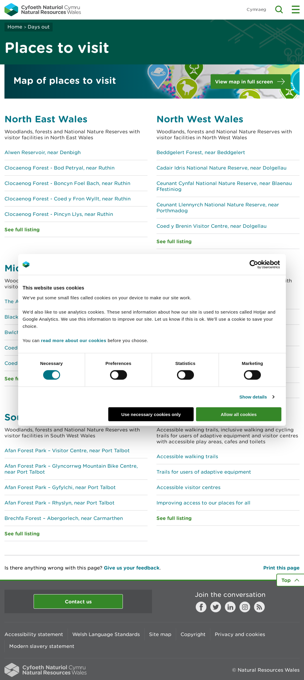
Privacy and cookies (240, 634)
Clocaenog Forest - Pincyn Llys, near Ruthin (58, 214)
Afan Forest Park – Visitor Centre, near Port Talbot (67, 450)
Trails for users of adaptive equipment (203, 472)
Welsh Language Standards (106, 634)
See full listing (22, 229)
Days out (39, 27)
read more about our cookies (73, 340)
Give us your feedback (131, 567)
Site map (160, 634)
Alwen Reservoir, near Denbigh (42, 152)
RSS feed (259, 607)
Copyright (193, 634)
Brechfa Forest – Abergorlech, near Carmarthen (63, 518)
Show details (253, 396)
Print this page (281, 567)
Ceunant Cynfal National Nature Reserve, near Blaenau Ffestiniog (224, 186)
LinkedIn (230, 607)
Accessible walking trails (187, 456)
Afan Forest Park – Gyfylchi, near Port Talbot (60, 487)
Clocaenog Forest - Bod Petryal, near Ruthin (59, 168)
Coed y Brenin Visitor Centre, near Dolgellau (211, 226)
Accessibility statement (33, 634)
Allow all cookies (239, 414)
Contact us (78, 601)
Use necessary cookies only (151, 414)
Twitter (215, 607)
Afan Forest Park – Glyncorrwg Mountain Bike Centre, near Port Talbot (71, 469)
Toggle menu (295, 9)
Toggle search (279, 9)
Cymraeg (256, 9)
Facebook (201, 607)
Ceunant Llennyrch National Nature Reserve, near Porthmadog (217, 208)
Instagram (244, 607)
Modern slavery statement (41, 646)
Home (14, 27)
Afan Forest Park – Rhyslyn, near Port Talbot (59, 503)
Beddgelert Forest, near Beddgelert (200, 152)
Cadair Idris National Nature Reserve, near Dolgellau (221, 168)
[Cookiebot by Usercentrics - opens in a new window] (264, 265)
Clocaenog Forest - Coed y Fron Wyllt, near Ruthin (67, 199)
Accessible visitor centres (188, 487)
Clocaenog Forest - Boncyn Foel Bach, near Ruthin (67, 183)
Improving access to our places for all (203, 503)
